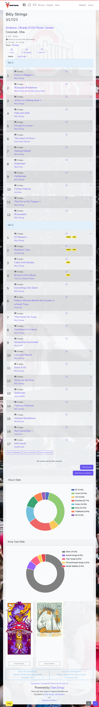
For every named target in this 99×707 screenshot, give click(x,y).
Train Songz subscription (54, 694)
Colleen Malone (22, 188)
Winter (15, 45)
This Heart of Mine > (25, 138)
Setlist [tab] (10, 56)
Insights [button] (50, 5)
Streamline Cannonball (26, 342)
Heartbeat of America (25, 329)
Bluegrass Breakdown (26, 87)
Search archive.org (45, 452)
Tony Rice (18, 434)
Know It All (20, 367)
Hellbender (20, 176)
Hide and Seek (22, 112)
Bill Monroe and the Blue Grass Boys (29, 91)
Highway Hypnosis (24, 405)
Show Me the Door (24, 380)
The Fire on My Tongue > (27, 201)
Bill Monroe (19, 421)
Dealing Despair (22, 150)
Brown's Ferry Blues (25, 275)
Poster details (19, 664)
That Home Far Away (25, 316)
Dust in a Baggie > (24, 74)
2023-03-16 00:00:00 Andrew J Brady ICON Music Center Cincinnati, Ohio (27, 674)
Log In (90, 5)
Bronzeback (20, 214)
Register (82, 5)
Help (9, 703)
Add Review (87, 467)
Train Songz (57, 687)
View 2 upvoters (30, 452)
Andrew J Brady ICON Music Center (30, 28)
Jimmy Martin (19, 396)
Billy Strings (19, 78)
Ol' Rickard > (21, 237)
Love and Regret (23, 354)
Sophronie (19, 392)
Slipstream (20, 163)
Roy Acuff (18, 345)
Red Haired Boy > (23, 430)
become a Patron (49, 700)
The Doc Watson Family (24, 278)
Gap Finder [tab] (22, 56)
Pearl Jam (18, 307)
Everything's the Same (26, 287)
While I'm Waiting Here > (27, 100)
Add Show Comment (83, 473)
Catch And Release (24, 262)
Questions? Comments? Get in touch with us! (49, 683)
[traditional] (19, 253)
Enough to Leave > (24, 125)
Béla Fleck (18, 167)
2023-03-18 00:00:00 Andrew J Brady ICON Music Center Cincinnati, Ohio (71, 674)
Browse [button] (41, 5)
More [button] (57, 5)
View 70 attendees (14, 452)
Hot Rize (17, 192)
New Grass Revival (22, 141)
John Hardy (20, 443)
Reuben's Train (22, 249)
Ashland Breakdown (25, 418)
